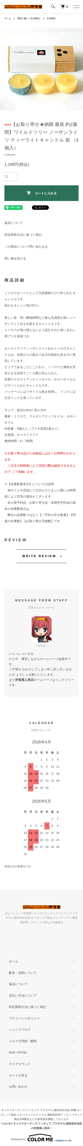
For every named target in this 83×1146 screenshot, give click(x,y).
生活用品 (51, 18)
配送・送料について (23, 973)
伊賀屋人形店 (24, 680)
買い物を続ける (15, 258)
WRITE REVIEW (39, 556)
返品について (13, 223)
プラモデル (46, 1110)
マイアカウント (20, 1064)
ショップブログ (20, 1029)
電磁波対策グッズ (57, 1114)
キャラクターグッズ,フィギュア (20, 1110)
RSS (12, 1052)
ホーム (7, 18)
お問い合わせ (18, 1086)
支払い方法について (23, 995)
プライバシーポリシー (24, 1018)
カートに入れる (41, 193)
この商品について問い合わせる (26, 246)
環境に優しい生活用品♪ (29, 18)
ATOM (22, 1052)
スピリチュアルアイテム (31, 1114)
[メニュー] (76, 6)
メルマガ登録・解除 (23, 1041)
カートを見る (18, 1075)
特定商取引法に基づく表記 (23, 234)
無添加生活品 (62, 1110)
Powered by (41, 1138)
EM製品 (24, 1119)
